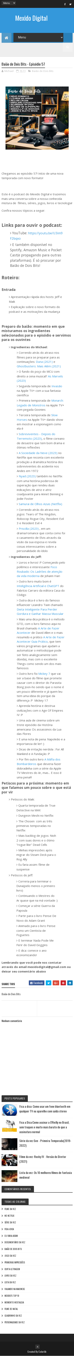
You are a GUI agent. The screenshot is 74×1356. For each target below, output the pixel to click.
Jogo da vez (10, 1255)
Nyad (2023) (27, 476)
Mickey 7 (44, 674)
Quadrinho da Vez (13, 1315)
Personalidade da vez (15, 1322)
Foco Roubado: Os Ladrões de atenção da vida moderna (39, 571)
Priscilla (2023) (29, 528)
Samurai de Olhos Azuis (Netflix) (40, 504)
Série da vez (10, 1222)
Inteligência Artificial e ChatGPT (38, 586)
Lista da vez (10, 1282)
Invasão (57, 386)
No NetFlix (9, 1215)
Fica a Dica (9, 1229)
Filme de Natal (11, 1308)
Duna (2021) (44, 362)
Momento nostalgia (14, 1302)
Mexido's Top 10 (12, 1295)
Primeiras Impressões (15, 1262)
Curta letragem (12, 1269)
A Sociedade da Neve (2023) (38, 453)
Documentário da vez (15, 1242)
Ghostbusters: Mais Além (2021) (39, 366)
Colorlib (42, 1351)
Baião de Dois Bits (42, 71)
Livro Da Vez (10, 1275)
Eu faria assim (11, 1235)
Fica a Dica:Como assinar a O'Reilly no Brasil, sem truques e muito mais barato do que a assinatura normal (44, 1127)
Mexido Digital (31, 17)
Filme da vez (10, 1209)
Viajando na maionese (15, 1289)
